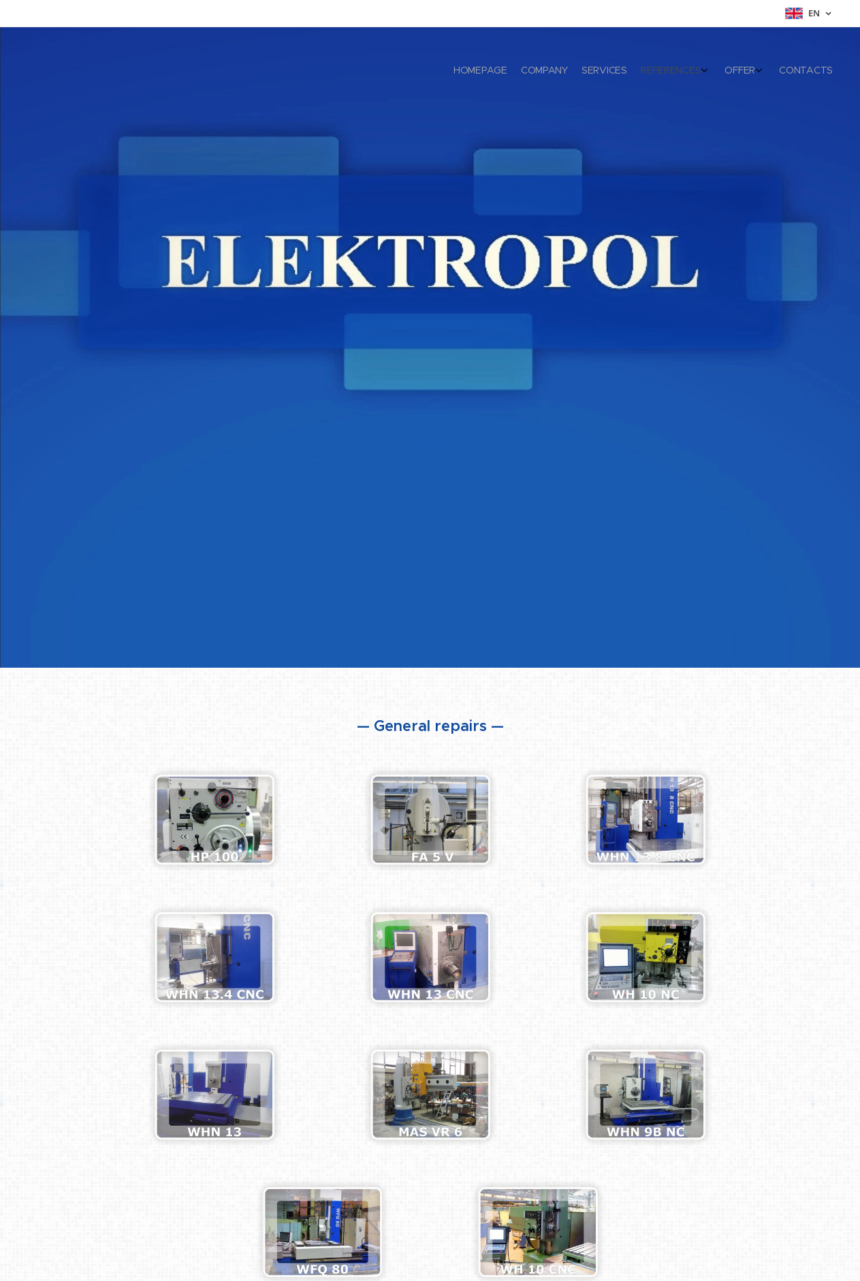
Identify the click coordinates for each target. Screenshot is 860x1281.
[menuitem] (746, 71)
